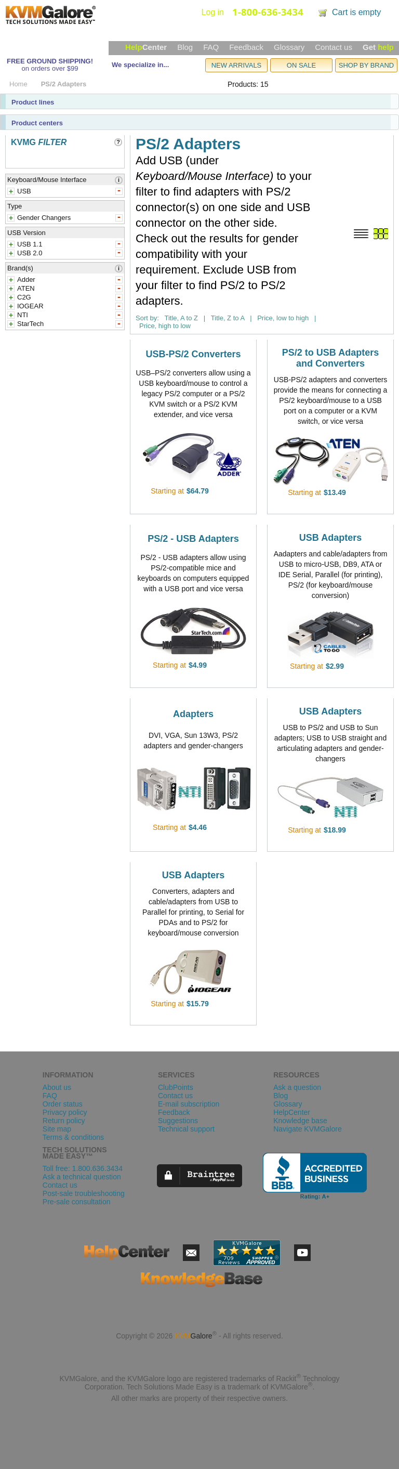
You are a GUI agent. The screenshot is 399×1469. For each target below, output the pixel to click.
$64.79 (198, 491)
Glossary (289, 47)
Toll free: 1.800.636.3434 (83, 1168)
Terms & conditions (73, 1137)
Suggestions (178, 1120)
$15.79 (198, 1003)
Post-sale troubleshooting (84, 1193)
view (223, 491)
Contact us (333, 47)
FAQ (211, 47)
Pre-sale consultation (77, 1202)
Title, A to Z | (184, 318)
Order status (63, 1104)
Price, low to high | (286, 318)
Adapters (193, 714)
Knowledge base (300, 1120)
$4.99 (198, 665)
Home (18, 84)
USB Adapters (330, 537)
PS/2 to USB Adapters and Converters (330, 358)
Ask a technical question (82, 1177)
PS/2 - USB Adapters (193, 539)
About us (57, 1087)
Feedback (246, 47)
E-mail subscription (188, 1104)
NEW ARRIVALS (236, 65)
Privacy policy (65, 1112)
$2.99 (335, 666)
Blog (185, 47)
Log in (212, 12)
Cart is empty (356, 12)
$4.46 (198, 827)
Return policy (64, 1120)
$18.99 (335, 830)
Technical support (186, 1129)
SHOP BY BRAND (366, 65)
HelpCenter (291, 1112)
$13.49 (335, 492)
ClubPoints (175, 1087)
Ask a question (297, 1087)
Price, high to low (165, 326)
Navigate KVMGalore (307, 1129)
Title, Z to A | (231, 318)
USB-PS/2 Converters (193, 354)
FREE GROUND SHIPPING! (50, 61)
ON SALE (301, 65)
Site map (57, 1129)
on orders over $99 (49, 68)
